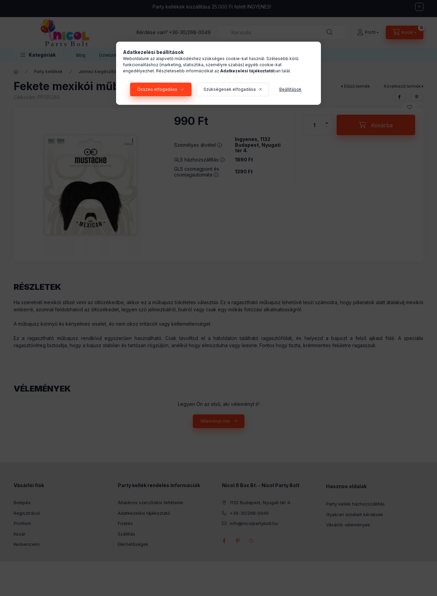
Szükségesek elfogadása (229, 89)
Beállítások (290, 89)
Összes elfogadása (157, 89)
